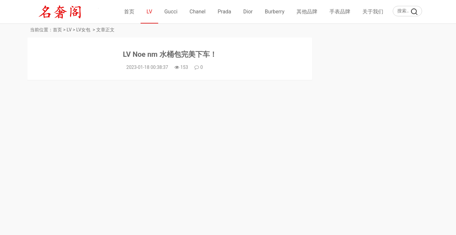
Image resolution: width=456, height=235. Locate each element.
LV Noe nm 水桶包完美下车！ (170, 54)
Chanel (197, 11)
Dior (248, 11)
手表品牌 (339, 11)
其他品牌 (306, 11)
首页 (129, 11)
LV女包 (83, 29)
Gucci (170, 11)
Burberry (274, 11)
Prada (224, 11)
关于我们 (372, 11)
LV (149, 11)
